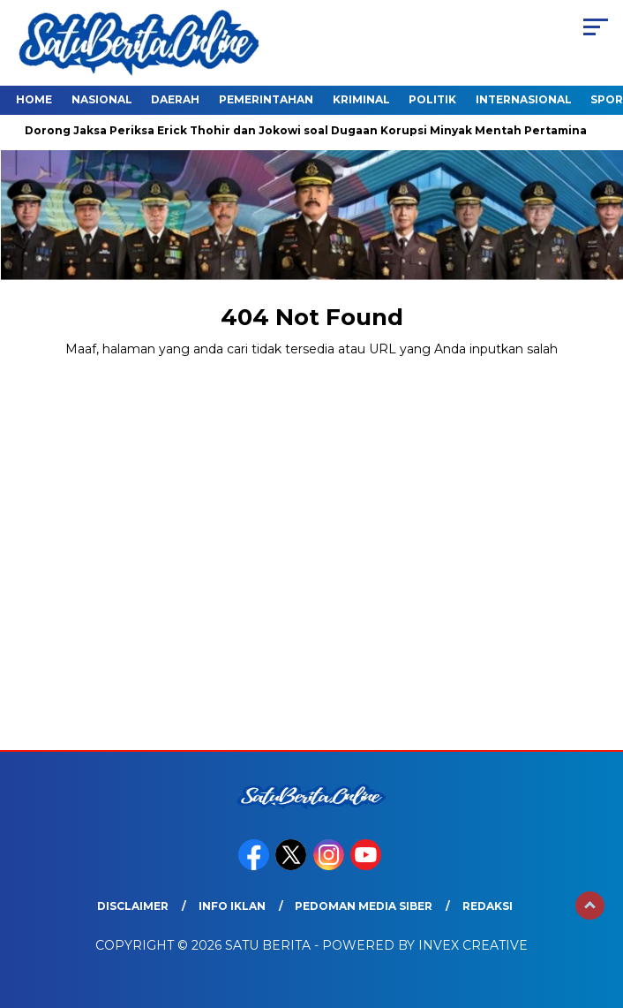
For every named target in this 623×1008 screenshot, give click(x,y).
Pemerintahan (266, 99)
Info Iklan (232, 906)
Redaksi (487, 906)
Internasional (524, 99)
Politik (432, 99)
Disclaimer (133, 906)
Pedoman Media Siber (363, 906)
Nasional (101, 99)
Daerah (175, 99)
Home (34, 99)
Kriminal (361, 99)
